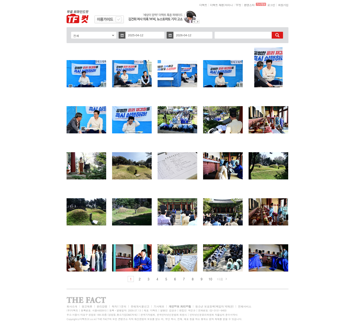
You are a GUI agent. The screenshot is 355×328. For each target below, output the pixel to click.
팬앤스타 (249, 5)
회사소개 (72, 306)
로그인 (271, 5)
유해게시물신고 (140, 306)
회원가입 (283, 5)
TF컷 (238, 5)
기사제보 (159, 306)
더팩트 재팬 (217, 5)
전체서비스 (244, 306)
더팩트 (203, 5)
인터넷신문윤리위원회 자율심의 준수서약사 (213, 314)
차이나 (229, 5)
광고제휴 (87, 306)
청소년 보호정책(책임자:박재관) (214, 306)
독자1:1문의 (119, 306)
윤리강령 (102, 306)
